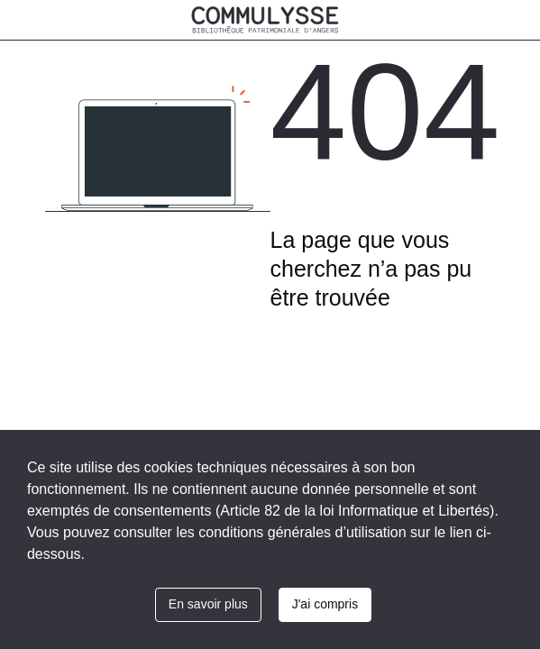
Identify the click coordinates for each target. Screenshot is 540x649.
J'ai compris (325, 604)
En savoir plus (208, 604)
